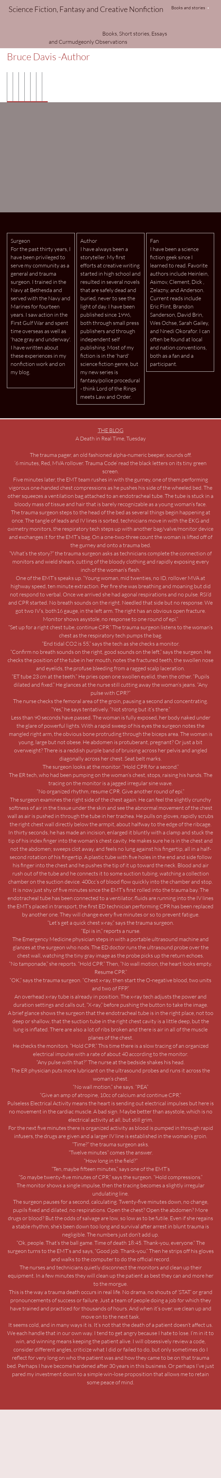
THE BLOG (111, 430)
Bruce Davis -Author (48, 56)
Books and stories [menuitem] (188, 7)
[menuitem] (10, 87)
